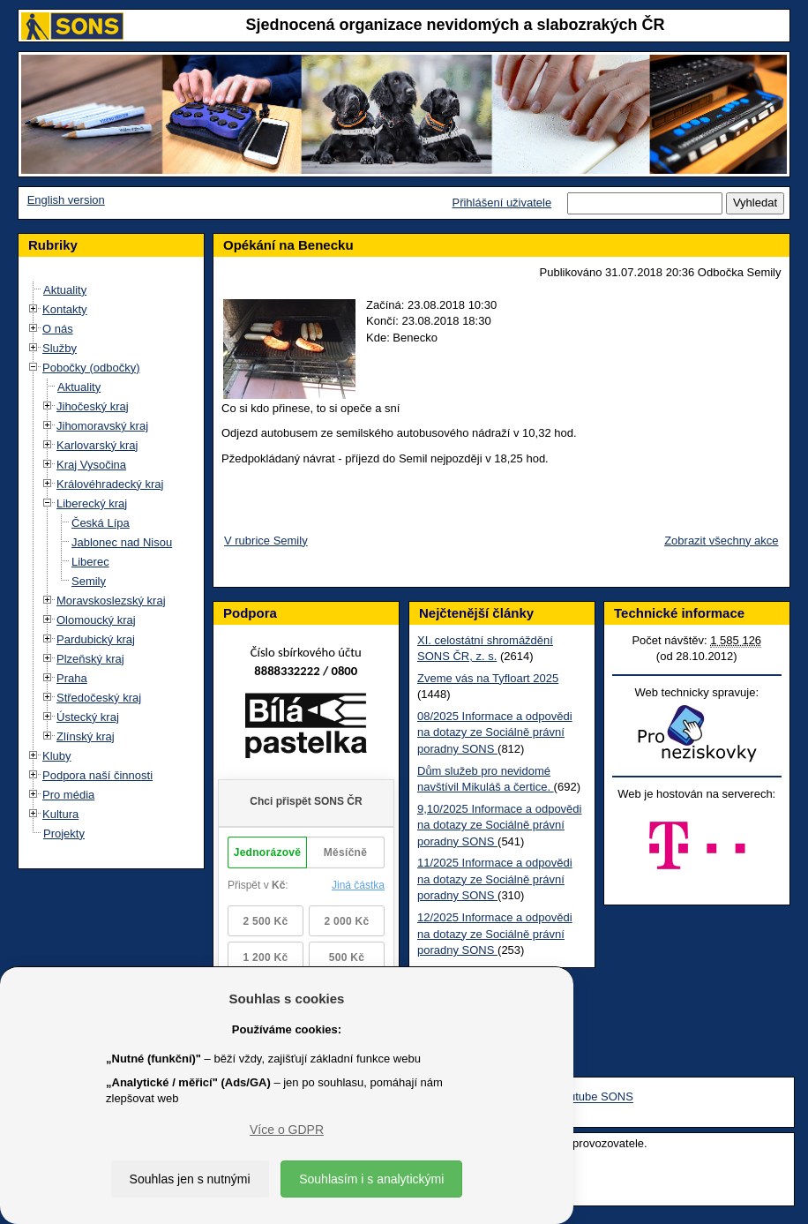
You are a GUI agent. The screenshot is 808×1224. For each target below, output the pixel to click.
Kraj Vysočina (91, 464)
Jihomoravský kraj (102, 425)
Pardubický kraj (95, 639)
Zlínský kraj (85, 736)
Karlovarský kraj (97, 445)
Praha (71, 678)
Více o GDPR (287, 1130)
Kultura (60, 814)
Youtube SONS (594, 1097)
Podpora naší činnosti (97, 775)
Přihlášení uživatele (501, 202)
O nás (57, 328)
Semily (88, 581)
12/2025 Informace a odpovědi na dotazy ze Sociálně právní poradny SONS (494, 934)
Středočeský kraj (98, 697)
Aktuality (64, 290)
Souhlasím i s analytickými (371, 1179)
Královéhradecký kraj (109, 484)
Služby (59, 348)
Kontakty (64, 309)
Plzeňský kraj (90, 658)
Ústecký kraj (87, 717)
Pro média (68, 794)
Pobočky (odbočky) (91, 367)
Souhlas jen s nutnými (190, 1179)
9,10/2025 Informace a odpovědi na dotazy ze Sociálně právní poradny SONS (499, 825)
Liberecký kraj (91, 503)
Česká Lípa (100, 522)
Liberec (90, 561)
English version (66, 200)
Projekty (64, 833)
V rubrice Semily (266, 540)
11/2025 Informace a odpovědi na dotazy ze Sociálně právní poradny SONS (494, 879)
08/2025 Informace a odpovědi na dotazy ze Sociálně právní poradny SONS (494, 732)
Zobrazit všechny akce (721, 540)
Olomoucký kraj (96, 620)
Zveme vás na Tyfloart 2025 (487, 678)
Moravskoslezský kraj (111, 600)
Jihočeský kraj (92, 406)
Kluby (56, 755)
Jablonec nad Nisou (121, 542)
